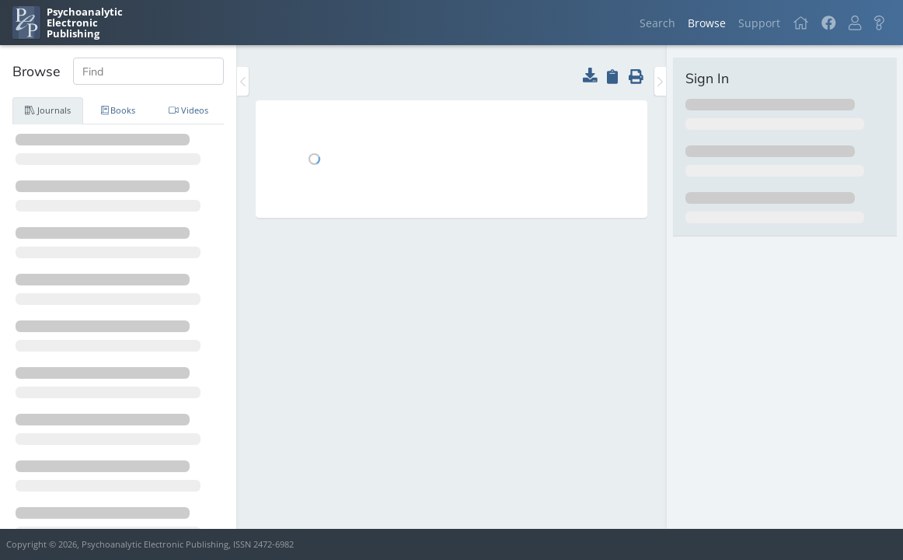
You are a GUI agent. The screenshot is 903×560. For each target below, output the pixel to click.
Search (657, 23)
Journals (48, 110)
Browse (707, 23)
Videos (188, 110)
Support (759, 23)
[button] (854, 23)
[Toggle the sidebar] (243, 81)
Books (118, 110)
